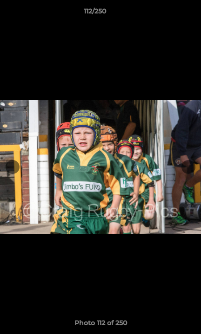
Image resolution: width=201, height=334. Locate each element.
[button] (167, 13)
